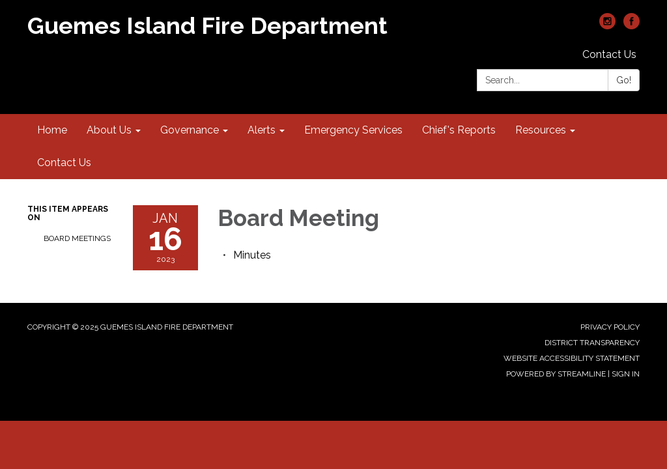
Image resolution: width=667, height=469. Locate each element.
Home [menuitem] (52, 130)
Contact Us (609, 54)
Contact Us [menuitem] (64, 162)
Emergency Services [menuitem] (353, 130)
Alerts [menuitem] (262, 130)
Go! (623, 80)
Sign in (626, 373)
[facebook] (631, 26)
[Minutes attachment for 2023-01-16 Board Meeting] (252, 255)
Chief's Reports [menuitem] (459, 130)
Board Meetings (77, 238)
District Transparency (592, 342)
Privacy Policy (610, 327)
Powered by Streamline (556, 373)
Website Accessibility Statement (572, 358)
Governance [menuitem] (189, 130)
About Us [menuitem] (109, 130)
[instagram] (607, 26)
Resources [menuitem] (540, 130)
